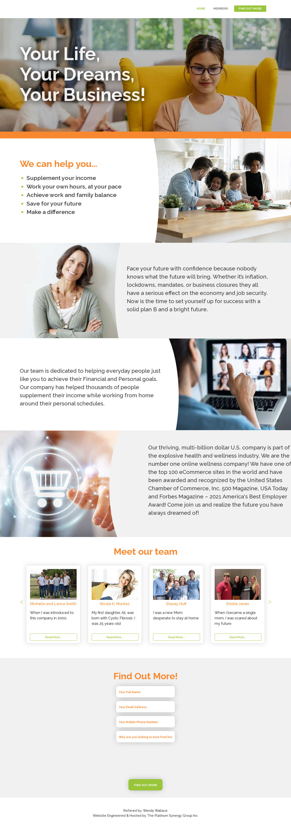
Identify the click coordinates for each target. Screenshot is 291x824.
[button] (39, 604)
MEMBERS (220, 8)
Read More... (115, 637)
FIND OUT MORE (250, 8)
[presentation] (145, 761)
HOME (201, 8)
